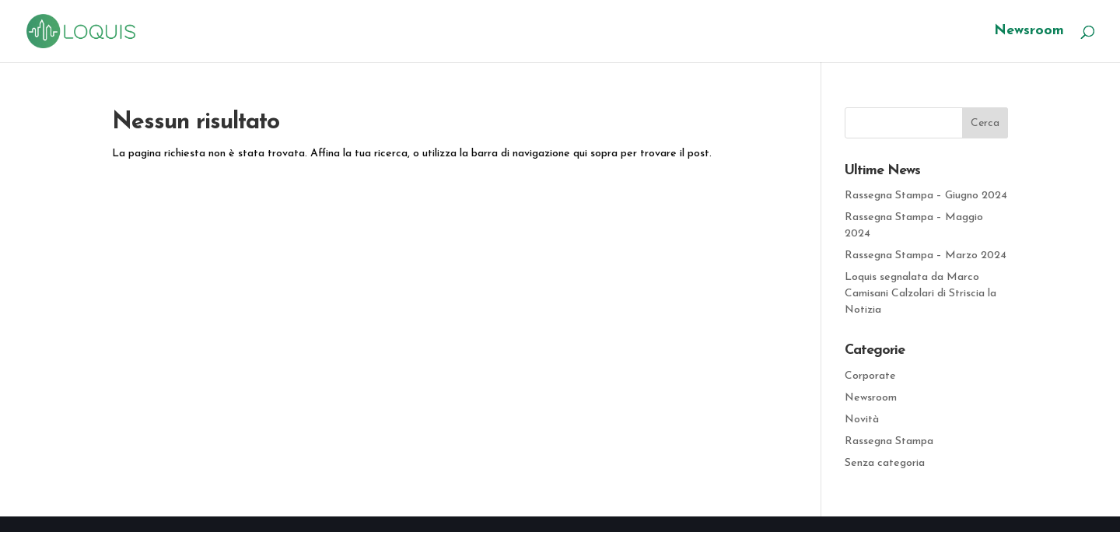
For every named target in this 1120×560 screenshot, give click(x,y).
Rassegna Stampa (889, 441)
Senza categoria (885, 463)
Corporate (870, 376)
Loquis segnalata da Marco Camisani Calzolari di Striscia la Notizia (920, 293)
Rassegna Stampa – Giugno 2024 (926, 195)
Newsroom (1029, 32)
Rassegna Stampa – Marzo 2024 (925, 255)
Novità (862, 419)
